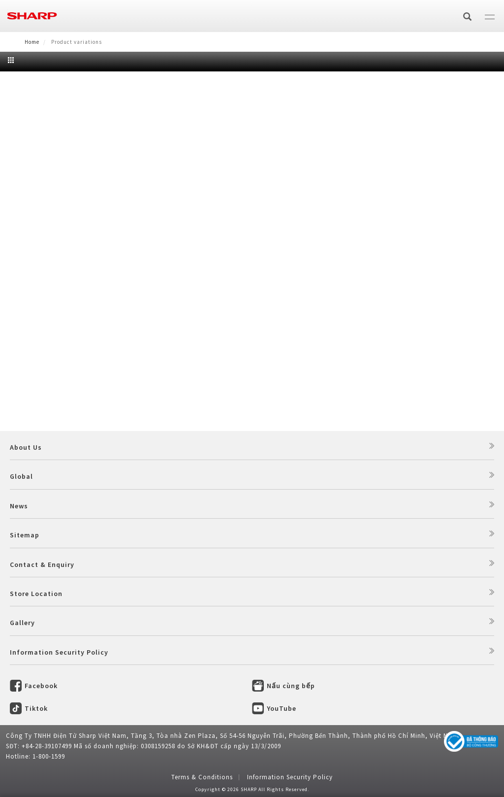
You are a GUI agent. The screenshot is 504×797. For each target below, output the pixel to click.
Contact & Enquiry (42, 564)
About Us (26, 447)
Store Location (36, 593)
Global (21, 476)
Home (32, 41)
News (19, 505)
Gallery (22, 622)
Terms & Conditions (202, 777)
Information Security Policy (59, 652)
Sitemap (24, 535)
